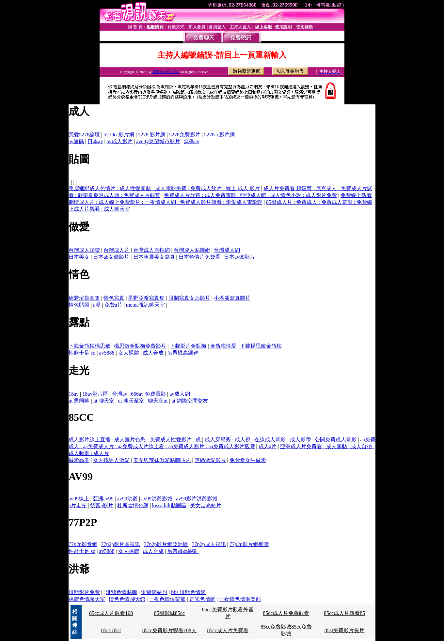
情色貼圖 (79, 305)
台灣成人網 (227, 250)
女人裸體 (128, 353)
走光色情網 (202, 599)
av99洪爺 (127, 498)
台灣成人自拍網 (151, 250)
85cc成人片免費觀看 (286, 613)
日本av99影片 (239, 257)
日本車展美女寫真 (154, 257)
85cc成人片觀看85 (344, 613)
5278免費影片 (184, 134)
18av (74, 394)
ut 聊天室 (104, 401)
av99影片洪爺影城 (196, 498)
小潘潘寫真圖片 (232, 298)
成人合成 (153, 353)
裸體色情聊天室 (87, 599)
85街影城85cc (169, 613)
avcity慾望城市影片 (158, 141)
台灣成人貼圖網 (192, 250)
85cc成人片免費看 (227, 630)
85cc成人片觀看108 (111, 613)
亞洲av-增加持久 (166, 72)
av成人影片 (120, 141)
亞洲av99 (103, 498)
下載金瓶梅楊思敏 (89, 346)
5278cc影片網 (118, 134)
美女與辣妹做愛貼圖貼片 (162, 460)
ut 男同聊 (79, 401)
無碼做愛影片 (210, 460)
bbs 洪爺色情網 (188, 592)
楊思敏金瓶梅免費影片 (140, 346)
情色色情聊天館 (127, 599)
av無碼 (76, 141)
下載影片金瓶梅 (188, 346)
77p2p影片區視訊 (120, 544)
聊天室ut (157, 401)
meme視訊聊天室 (145, 305)
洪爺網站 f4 (154, 592)
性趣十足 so (82, 353)
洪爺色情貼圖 (121, 592)
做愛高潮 (79, 460)
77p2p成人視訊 (209, 544)
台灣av (119, 394)
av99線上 (79, 498)
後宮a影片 (101, 505)
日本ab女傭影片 (111, 257)
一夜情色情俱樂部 (240, 599)
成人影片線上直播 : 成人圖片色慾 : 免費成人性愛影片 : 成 (135, 439)
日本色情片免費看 (199, 257)
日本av (95, 141)
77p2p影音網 (83, 544)
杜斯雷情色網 (133, 505)
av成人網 (179, 394)
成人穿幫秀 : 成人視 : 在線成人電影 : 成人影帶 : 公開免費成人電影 (281, 439)
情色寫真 (113, 298)
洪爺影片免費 (84, 592)
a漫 (97, 305)
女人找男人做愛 (111, 460)
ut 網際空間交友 (189, 401)
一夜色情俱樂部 (167, 599)
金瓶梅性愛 (223, 346)
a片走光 (78, 505)
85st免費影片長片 (345, 630)
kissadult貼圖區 (169, 505)
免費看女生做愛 (248, 460)
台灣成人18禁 (84, 250)
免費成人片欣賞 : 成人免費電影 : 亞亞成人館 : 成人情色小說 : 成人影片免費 (250, 195)
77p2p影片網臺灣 (249, 544)
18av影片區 (95, 394)
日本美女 (79, 257)
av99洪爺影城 (156, 498)
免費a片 (113, 305)
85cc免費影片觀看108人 (169, 630)
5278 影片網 (152, 134)
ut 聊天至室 (131, 401)
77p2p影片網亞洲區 (166, 544)
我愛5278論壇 (84, 134)
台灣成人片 (116, 250)
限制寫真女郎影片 (189, 298)
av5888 (106, 353)
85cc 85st (111, 630)
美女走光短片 (205, 505)
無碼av (191, 141)
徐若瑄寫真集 (84, 298)
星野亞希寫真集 (146, 298)
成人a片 (268, 446)
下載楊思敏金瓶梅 (261, 346)
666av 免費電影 (148, 394)
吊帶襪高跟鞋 (182, 353)
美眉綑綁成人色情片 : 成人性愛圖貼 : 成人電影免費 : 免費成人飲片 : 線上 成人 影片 (164, 188)
